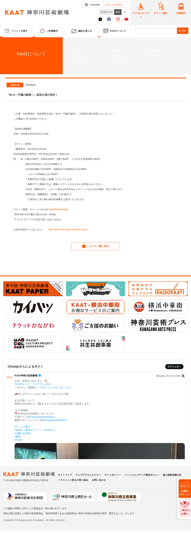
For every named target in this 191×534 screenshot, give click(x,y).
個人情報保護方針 (172, 476)
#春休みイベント (33, 431)
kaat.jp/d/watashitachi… (43, 418)
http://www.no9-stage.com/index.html (68, 229)
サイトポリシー (112, 476)
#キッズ (19, 428)
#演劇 (18, 435)
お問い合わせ (99, 481)
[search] (156, 31)
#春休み (19, 431)
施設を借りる (81, 31)
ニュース (18, 65)
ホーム (8, 65)
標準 (118, 12)
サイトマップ (65, 476)
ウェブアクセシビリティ (88, 476)
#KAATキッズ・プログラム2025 (33, 386)
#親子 (27, 428)
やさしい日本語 (113, 4)
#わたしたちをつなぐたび (55, 389)
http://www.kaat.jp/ (58, 209)
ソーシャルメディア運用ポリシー (141, 476)
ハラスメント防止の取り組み (73, 481)
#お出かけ (49, 431)
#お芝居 (26, 435)
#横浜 (18, 438)
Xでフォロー (174, 368)
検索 (184, 30)
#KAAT (18, 441)
